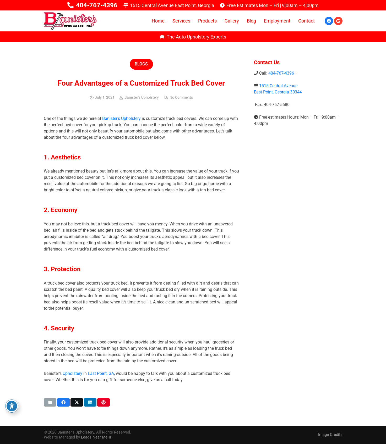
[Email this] (50, 402)
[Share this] (63, 402)
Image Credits (330, 434)
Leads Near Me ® (96, 437)
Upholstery (72, 373)
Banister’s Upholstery (141, 97)
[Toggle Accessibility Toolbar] (12, 406)
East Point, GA (101, 373)
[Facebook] (329, 21)
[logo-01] (70, 21)
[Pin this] (103, 402)
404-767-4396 (281, 73)
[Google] (338, 21)
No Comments (181, 97)
